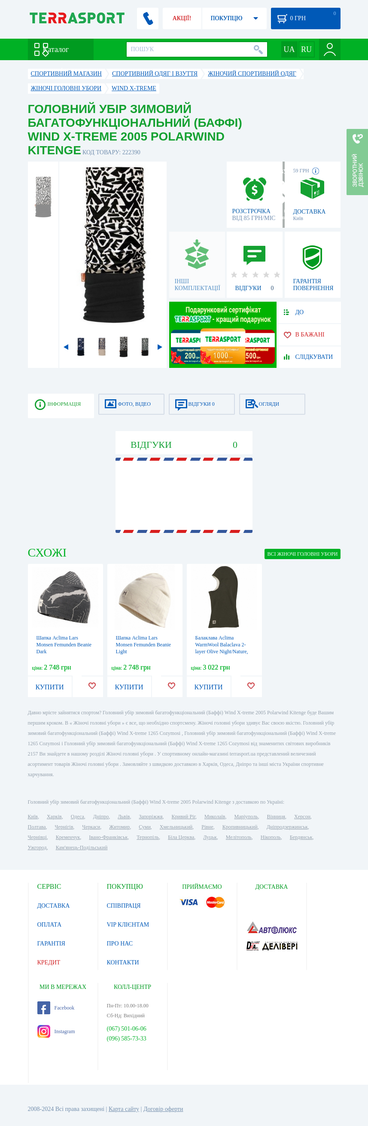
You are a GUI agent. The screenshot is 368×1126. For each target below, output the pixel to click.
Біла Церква (181, 837)
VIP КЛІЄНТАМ (128, 924)
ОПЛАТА (49, 924)
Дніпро (101, 817)
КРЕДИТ (49, 962)
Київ (33, 817)
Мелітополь (239, 837)
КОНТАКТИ (123, 962)
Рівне (207, 827)
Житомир (119, 827)
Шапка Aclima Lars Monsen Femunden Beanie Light (143, 645)
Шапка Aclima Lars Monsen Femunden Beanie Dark (64, 645)
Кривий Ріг (184, 817)
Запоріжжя (150, 817)
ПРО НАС (120, 943)
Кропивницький (240, 827)
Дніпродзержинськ (287, 827)
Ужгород (37, 847)
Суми (145, 827)
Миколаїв (214, 817)
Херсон (302, 817)
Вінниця (276, 817)
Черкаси (91, 827)
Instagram (56, 1031)
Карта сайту (124, 1109)
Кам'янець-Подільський (82, 847)
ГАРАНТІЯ (51, 943)
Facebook (56, 1007)
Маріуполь (246, 817)
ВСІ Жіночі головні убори (302, 554)
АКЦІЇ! (182, 18)
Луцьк (210, 837)
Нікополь (271, 837)
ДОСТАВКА (53, 906)
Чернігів (64, 827)
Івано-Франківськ (108, 837)
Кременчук (68, 837)
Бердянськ (301, 837)
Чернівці (37, 837)
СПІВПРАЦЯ (124, 906)
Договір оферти (163, 1109)
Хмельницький (176, 827)
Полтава (37, 827)
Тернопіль (148, 837)
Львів (124, 817)
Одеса (77, 817)
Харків (54, 817)
